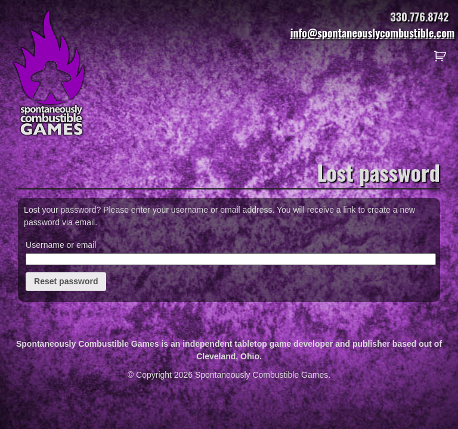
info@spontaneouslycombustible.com (372, 33)
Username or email (61, 245)
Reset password (66, 281)
